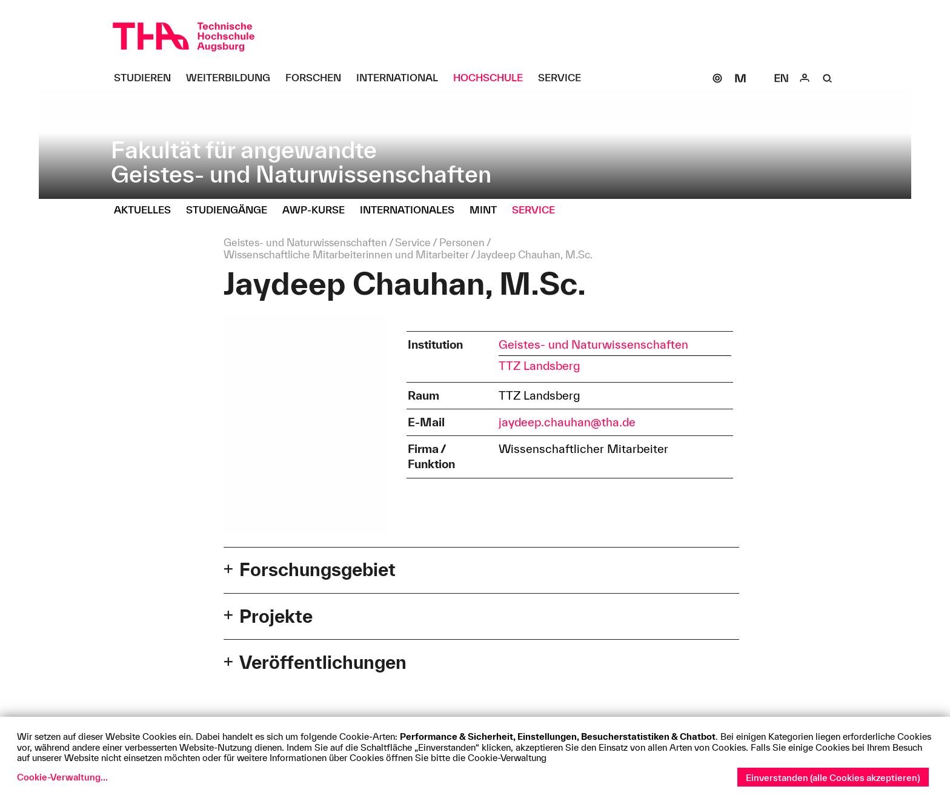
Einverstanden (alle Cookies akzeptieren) (833, 778)
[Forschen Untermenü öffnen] (317, 78)
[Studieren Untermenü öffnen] (147, 78)
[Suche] (827, 78)
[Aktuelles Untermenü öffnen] (147, 210)
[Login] (804, 78)
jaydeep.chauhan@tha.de (567, 422)
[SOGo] (717, 78)
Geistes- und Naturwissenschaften (593, 344)
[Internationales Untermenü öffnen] (412, 210)
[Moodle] (740, 78)
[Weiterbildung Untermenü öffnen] (232, 78)
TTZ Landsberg (539, 365)
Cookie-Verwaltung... (62, 777)
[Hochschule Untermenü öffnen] (492, 78)
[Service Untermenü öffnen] (564, 78)
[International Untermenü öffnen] (401, 78)
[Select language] (781, 78)
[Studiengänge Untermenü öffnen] (231, 210)
